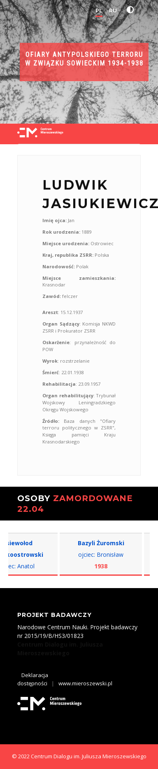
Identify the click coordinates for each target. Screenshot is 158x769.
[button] (132, 10)
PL (98, 10)
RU (113, 10)
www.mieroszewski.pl (85, 683)
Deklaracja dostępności (32, 679)
